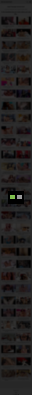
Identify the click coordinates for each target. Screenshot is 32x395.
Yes (13, 197)
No (19, 197)
